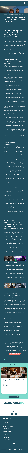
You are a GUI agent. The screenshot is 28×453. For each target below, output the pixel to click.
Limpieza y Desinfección (12, 350)
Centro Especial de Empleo (21, 350)
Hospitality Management (7, 429)
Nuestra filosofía (5, 434)
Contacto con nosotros (14, 353)
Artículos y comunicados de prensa (9, 439)
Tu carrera (4, 435)
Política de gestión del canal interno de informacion (14, 449)
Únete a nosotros (6, 433)
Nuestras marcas (6, 422)
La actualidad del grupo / (6, 14)
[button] (2, 373)
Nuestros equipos (6, 423)
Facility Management (10, 346)
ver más (23, 389)
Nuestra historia (5, 421)
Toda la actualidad (14, 396)
